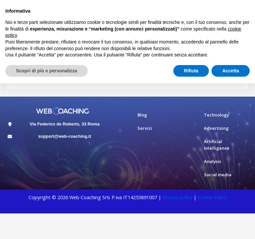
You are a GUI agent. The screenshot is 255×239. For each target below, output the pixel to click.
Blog (142, 115)
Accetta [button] (230, 70)
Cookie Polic (211, 197)
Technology (216, 115)
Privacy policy (177, 197)
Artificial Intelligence (216, 144)
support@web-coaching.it (64, 136)
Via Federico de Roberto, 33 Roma (65, 123)
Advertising (216, 128)
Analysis (212, 161)
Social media (217, 175)
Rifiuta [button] (191, 70)
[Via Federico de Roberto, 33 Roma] (10, 124)
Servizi (144, 128)
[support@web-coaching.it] (10, 136)
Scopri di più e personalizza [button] (46, 70)
